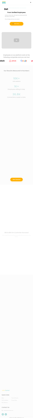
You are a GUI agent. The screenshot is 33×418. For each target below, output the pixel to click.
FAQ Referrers (5, 403)
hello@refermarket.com (8, 411)
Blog (3, 398)
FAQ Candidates (5, 401)
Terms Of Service (14, 398)
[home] (4, 2)
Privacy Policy (14, 401)
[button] (30, 2)
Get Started (16, 179)
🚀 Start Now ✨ (17, 23)
